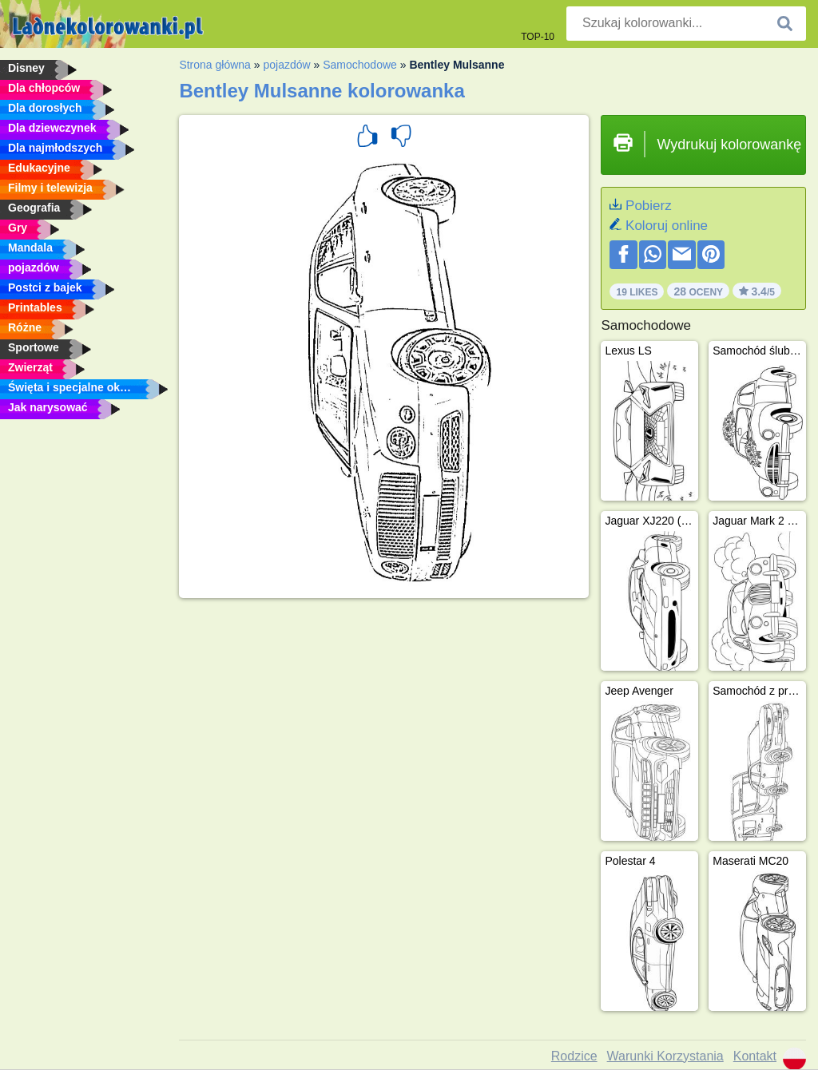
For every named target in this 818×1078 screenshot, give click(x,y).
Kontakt (754, 1056)
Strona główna (215, 64)
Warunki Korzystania (665, 1056)
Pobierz (648, 205)
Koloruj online (666, 225)
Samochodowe (360, 64)
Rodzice (574, 1056)
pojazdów (286, 64)
